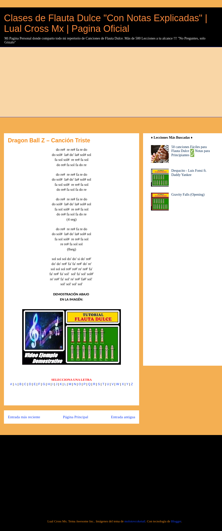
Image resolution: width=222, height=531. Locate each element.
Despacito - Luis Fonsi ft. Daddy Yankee (189, 173)
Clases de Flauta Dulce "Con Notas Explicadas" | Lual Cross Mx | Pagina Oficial (105, 23)
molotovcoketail (134, 521)
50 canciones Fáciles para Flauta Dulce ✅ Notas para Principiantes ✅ (190, 151)
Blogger (176, 521)
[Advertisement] (74, 81)
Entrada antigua (123, 417)
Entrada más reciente (24, 417)
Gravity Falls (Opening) (188, 194)
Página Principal (75, 417)
